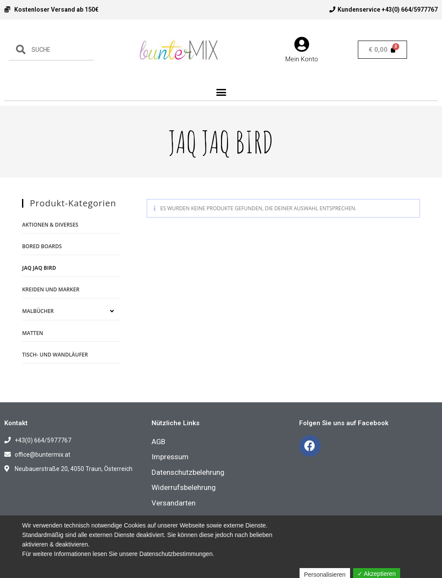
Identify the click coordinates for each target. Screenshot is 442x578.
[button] (221, 92)
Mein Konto (301, 59)
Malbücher (38, 311)
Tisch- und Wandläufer (55, 354)
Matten (32, 333)
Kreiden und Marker (50, 289)
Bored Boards (42, 246)
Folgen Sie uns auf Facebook (343, 423)
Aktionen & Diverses (50, 224)
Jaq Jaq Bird (39, 268)
